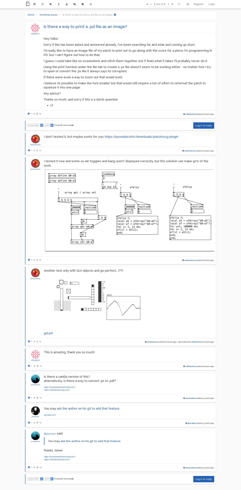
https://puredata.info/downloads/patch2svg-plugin (141, 136)
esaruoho (35, 384)
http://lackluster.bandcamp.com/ (59, 387)
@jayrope (50, 433)
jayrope (35, 416)
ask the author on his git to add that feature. (88, 408)
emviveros (35, 144)
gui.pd (48, 333)
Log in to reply (203, 125)
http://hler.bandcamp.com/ (57, 390)
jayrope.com (50, 415)
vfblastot (35, 34)
